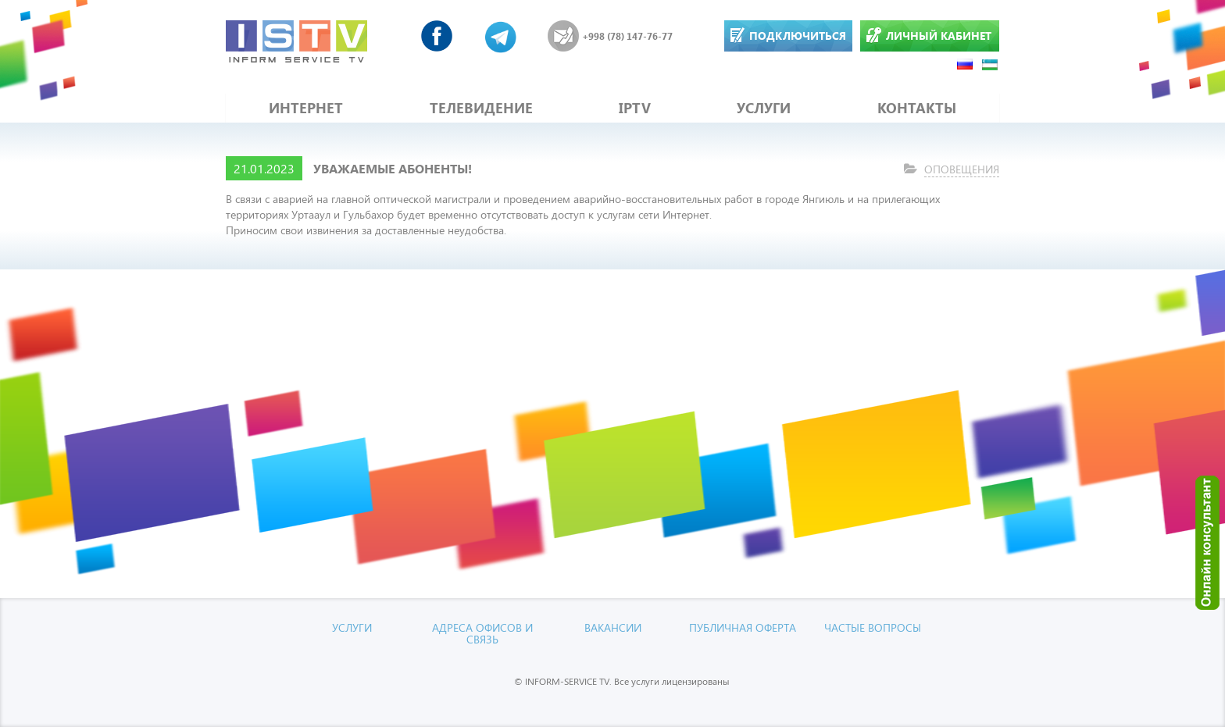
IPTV (635, 107)
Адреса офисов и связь (482, 633)
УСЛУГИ (764, 107)
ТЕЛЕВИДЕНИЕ (481, 107)
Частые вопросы (872, 627)
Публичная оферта (742, 627)
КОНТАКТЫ (916, 107)
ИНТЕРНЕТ (306, 107)
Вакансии (612, 627)
